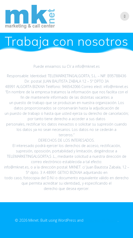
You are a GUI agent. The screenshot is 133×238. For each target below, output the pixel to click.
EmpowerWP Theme (101, 220)
